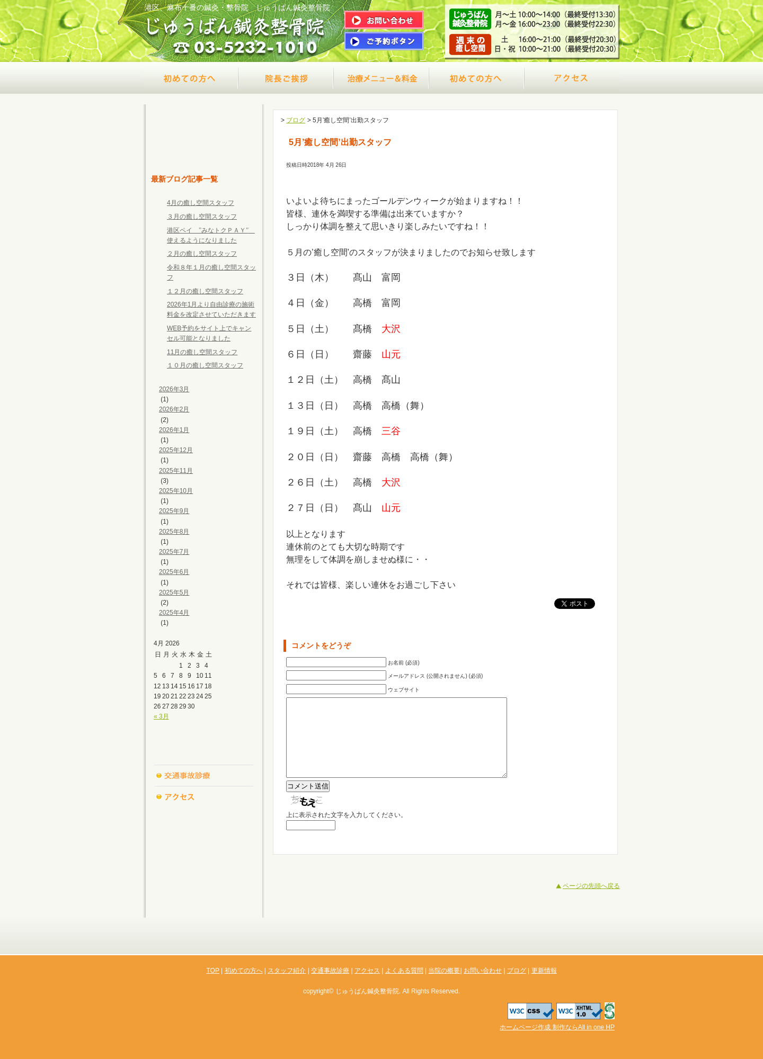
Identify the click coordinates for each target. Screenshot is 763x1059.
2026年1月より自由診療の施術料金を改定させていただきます (211, 309)
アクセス (572, 78)
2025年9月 (174, 511)
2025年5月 (174, 592)
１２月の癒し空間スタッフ (205, 291)
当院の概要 (204, 838)
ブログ (204, 880)
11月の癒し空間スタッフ (202, 352)
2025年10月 (176, 491)
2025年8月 (174, 531)
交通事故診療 (477, 78)
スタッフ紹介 (204, 753)
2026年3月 (174, 389)
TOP (204, 152)
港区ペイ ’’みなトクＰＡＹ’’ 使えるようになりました (211, 235)
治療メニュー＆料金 (381, 78)
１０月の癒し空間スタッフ (205, 365)
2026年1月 (174, 430)
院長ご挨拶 (286, 78)
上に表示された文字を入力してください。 (346, 830)
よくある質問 (204, 817)
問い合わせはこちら (384, 20)
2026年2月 (174, 409)
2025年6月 (174, 572)
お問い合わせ (204, 859)
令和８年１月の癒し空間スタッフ (211, 272)
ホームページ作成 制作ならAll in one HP (557, 1027)
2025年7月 (174, 551)
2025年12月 (176, 450)
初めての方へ (190, 78)
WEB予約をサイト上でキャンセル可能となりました (209, 333)
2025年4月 (174, 612)
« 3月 (161, 716)
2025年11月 (176, 470)
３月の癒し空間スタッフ (202, 216)
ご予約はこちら (384, 41)
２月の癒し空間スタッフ (202, 253)
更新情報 (204, 901)
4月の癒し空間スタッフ (200, 203)
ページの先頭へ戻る (591, 901)
